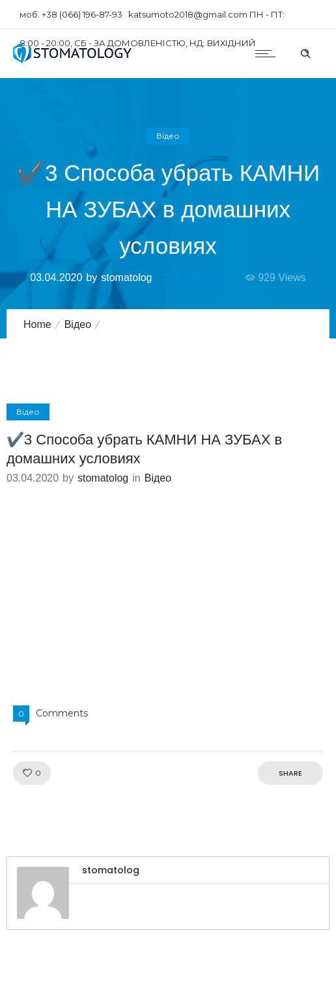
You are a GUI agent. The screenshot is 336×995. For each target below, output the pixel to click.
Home (37, 324)
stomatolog (126, 277)
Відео (77, 324)
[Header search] (305, 52)
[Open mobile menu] (268, 53)
